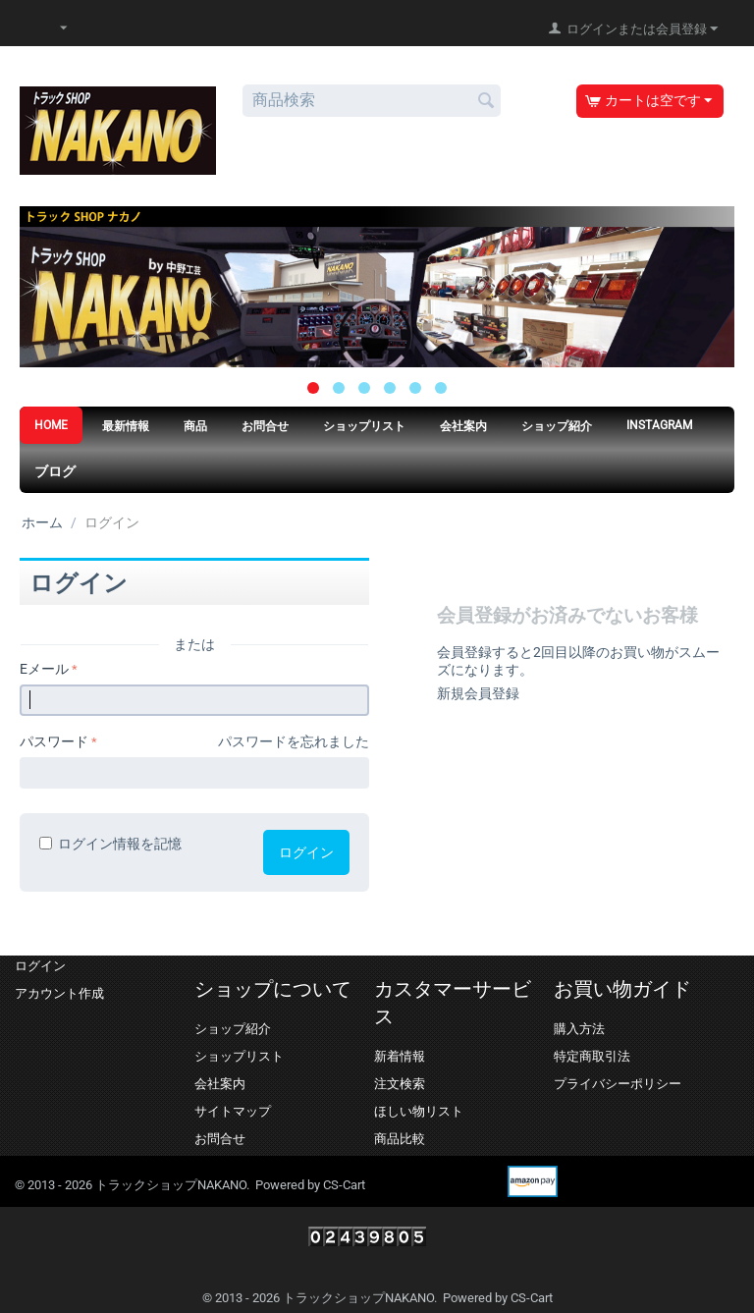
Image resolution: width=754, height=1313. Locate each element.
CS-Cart (344, 1184)
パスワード (54, 741)
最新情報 (125, 426)
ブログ (55, 471)
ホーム (42, 522)
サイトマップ (232, 1111)
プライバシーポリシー (617, 1083)
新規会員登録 (478, 693)
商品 (195, 426)
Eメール (44, 669)
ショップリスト (364, 426)
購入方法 (579, 1028)
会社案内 (463, 426)
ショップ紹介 (556, 426)
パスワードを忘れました (293, 741)
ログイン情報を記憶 (110, 843)
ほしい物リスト (418, 1111)
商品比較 (399, 1138)
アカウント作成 (59, 993)
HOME (51, 425)
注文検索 (399, 1083)
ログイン (306, 852)
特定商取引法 (592, 1056)
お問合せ (265, 426)
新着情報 (399, 1056)
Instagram (659, 425)
